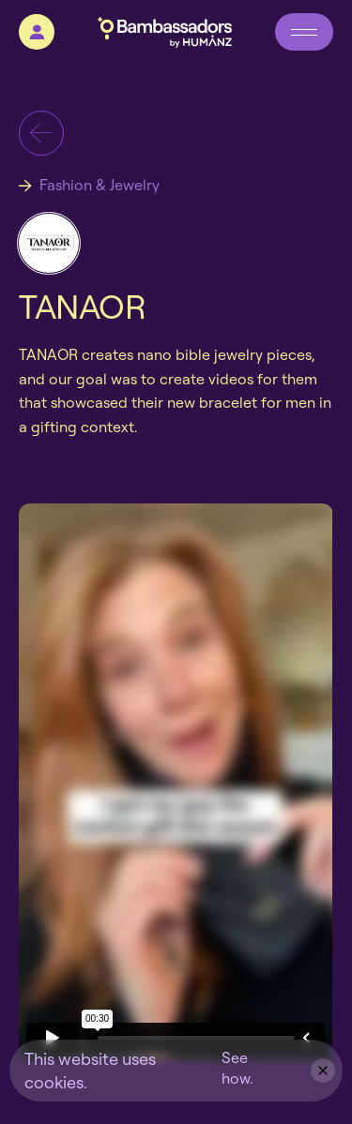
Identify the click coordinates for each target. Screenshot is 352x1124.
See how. (237, 1067)
